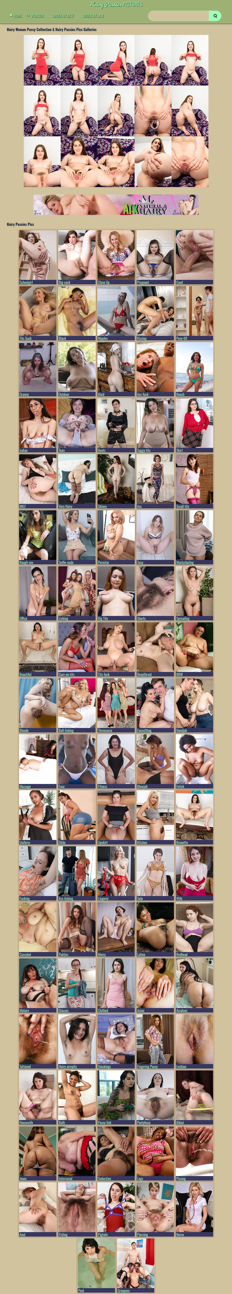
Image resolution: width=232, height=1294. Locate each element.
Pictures (116, 4)
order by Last (93, 16)
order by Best (63, 16)
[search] (215, 16)
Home (17, 16)
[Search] (184, 16)
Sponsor (36, 16)
